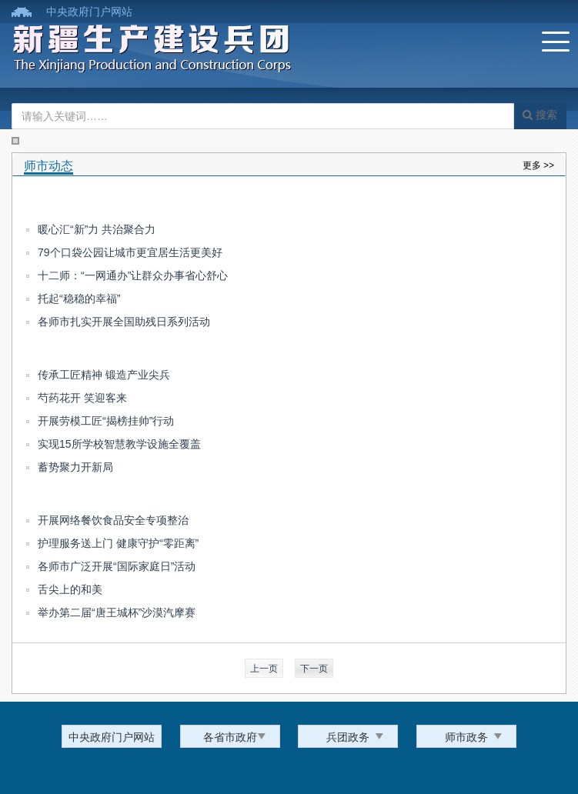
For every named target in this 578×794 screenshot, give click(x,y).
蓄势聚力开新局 (75, 467)
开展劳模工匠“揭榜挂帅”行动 (106, 421)
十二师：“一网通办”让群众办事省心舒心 (133, 275)
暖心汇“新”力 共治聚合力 (96, 229)
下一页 (314, 668)
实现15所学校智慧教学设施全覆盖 (119, 444)
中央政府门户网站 (89, 11)
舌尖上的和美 (70, 589)
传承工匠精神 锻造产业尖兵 (104, 375)
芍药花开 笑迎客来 (82, 398)
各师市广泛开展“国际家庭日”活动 (116, 566)
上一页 (264, 668)
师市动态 (48, 165)
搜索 (540, 114)
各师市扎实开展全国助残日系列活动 (124, 321)
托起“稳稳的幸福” (79, 298)
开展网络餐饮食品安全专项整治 (113, 520)
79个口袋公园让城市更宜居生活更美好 (130, 252)
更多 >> (538, 165)
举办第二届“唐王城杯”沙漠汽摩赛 (116, 612)
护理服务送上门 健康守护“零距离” (118, 543)
